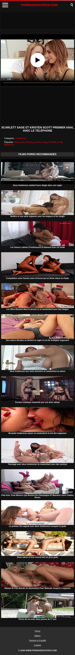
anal (16, 142)
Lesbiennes (20, 138)
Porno (37, 631)
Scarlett (52, 142)
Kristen (28, 142)
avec (22, 142)
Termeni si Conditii (37, 640)
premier (37, 142)
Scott (59, 142)
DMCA (37, 636)
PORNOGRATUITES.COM (39, 5)
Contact (37, 645)
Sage (44, 142)
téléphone (9, 144)
